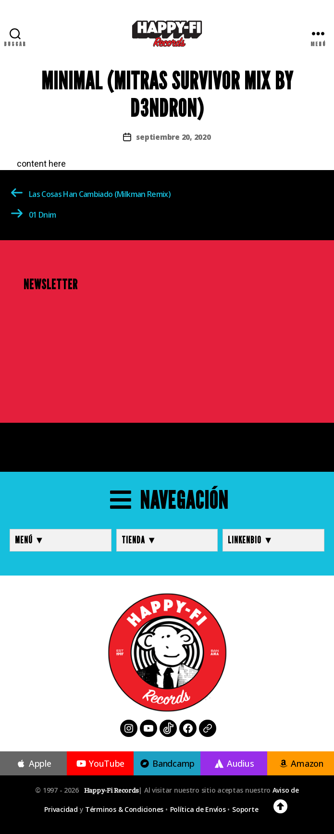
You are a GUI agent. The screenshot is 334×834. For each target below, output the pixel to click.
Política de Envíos (198, 809)
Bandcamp (167, 763)
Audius (234, 763)
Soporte (245, 809)
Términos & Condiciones (124, 809)
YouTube (100, 763)
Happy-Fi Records (111, 790)
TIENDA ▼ (139, 540)
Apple (33, 763)
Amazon (300, 763)
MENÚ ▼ (30, 540)
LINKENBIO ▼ (250, 540)
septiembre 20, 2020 (173, 137)
